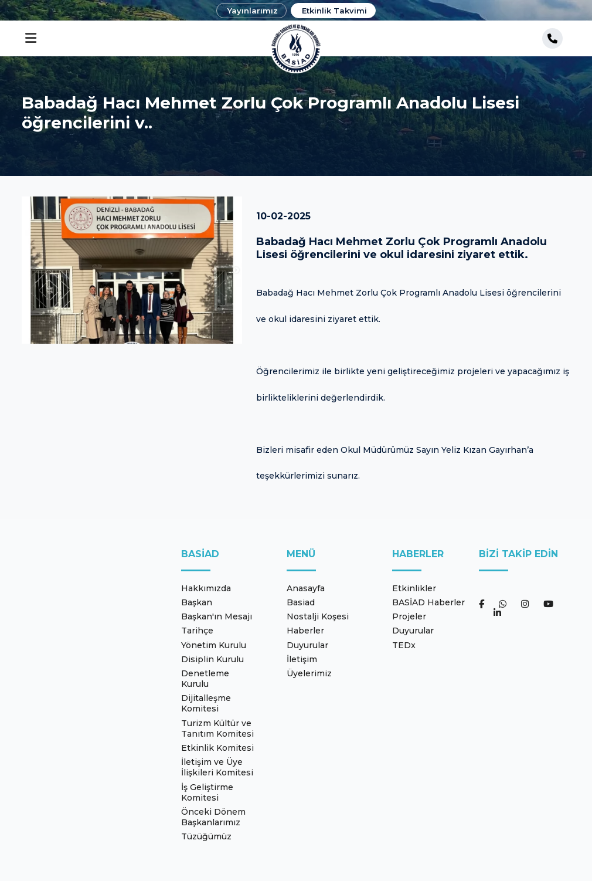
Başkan (196, 602)
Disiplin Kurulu (212, 659)
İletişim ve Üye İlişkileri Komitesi (217, 767)
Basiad (301, 602)
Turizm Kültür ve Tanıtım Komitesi (217, 728)
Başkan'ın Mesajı (216, 616)
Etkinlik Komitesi (217, 748)
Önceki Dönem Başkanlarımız (213, 817)
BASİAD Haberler (428, 602)
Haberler (305, 630)
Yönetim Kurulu (213, 645)
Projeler (409, 616)
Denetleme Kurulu (205, 678)
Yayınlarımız (252, 10)
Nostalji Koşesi (318, 616)
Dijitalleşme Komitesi (206, 703)
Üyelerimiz (309, 673)
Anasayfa (306, 588)
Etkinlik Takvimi (334, 10)
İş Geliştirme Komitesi (207, 792)
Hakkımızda (206, 588)
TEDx (404, 645)
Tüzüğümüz (206, 836)
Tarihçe (197, 630)
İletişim (302, 659)
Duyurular (307, 645)
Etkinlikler (414, 588)
